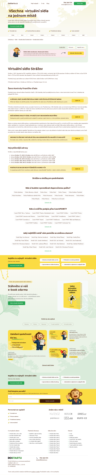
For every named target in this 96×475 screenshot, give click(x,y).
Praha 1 (32, 35)
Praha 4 (63, 35)
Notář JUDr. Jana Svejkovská (73, 241)
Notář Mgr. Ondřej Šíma (73, 237)
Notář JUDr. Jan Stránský (56, 241)
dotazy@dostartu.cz (66, 4)
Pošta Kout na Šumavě (58, 199)
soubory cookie (35, 472)
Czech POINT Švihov (76, 213)
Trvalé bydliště (55, 324)
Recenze (44, 324)
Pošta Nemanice (69, 195)
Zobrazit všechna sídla (76, 53)
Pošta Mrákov (80, 195)
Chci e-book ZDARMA (17, 303)
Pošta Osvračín (59, 195)
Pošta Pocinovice (47, 195)
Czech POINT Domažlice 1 (23, 220)
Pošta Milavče (35, 199)
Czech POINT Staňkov (32, 223)
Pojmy (35, 324)
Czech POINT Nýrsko (43, 216)
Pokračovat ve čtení (27, 356)
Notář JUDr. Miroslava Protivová (64, 247)
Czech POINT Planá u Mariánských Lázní (43, 213)
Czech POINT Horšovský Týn (62, 223)
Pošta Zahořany (18, 192)
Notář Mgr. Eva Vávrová (22, 237)
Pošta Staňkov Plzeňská (75, 192)
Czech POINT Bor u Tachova (22, 213)
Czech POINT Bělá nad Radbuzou (71, 220)
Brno (22, 35)
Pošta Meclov (45, 199)
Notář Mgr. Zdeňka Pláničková (75, 244)
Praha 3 (52, 35)
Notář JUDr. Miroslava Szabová (21, 244)
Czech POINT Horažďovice (58, 216)
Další (83, 35)
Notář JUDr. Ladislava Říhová (40, 244)
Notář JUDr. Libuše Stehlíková (39, 241)
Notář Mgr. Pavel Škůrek (22, 241)
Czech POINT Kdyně (37, 220)
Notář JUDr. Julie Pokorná (46, 247)
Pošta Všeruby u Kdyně (31, 192)
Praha (13, 35)
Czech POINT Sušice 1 (74, 216)
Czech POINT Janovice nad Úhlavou (25, 216)
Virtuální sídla (68, 324)
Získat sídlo (80, 3)
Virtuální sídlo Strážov (38, 39)
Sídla (16, 39)
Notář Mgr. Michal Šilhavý (57, 237)
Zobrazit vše (48, 202)
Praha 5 (73, 35)
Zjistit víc (77, 101)
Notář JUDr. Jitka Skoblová (57, 244)
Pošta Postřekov (16, 195)
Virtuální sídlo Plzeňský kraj (25, 39)
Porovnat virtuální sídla (16, 26)
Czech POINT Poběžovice (53, 220)
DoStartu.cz (13, 3)
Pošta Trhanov (62, 192)
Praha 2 (42, 35)
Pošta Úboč (53, 192)
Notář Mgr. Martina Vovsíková (40, 237)
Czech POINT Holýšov (46, 223)
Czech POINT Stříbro (62, 213)
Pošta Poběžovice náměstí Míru (32, 195)
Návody (27, 324)
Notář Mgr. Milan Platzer (30, 247)
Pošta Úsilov (43, 192)
